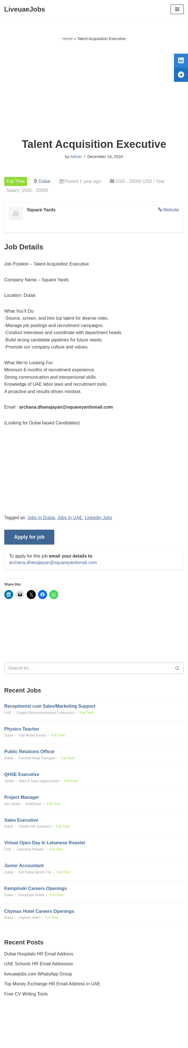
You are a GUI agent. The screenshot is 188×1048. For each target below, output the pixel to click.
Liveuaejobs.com (73, 1039)
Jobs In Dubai (41, 518)
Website (171, 209)
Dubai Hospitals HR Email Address (38, 955)
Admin (76, 156)
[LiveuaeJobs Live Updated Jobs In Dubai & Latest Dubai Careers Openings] (24, 9)
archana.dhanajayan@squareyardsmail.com (53, 563)
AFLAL (125, 1039)
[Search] (87, 669)
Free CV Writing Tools (26, 995)
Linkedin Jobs (99, 518)
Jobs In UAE (69, 518)
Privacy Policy (19, 1027)
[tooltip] (180, 61)
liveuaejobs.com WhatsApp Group (38, 975)
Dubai (45, 181)
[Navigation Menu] (177, 9)
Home (67, 38)
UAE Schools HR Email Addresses (38, 965)
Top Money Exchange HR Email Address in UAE (52, 985)
